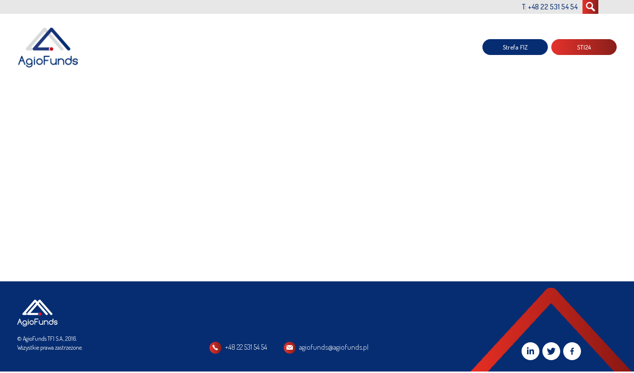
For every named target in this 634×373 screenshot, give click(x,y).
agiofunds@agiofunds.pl (334, 347)
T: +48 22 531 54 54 (550, 6)
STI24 (584, 47)
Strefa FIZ (515, 47)
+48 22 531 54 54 (246, 347)
